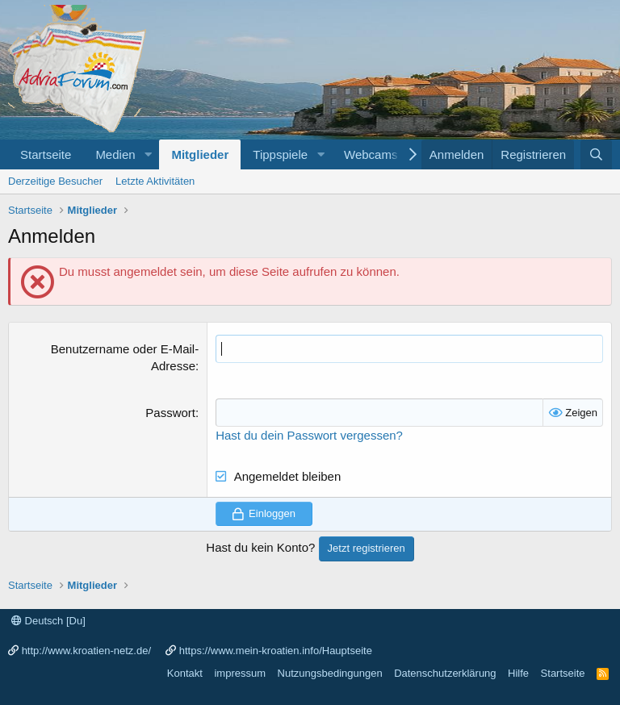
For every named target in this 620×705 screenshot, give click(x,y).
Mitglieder (199, 154)
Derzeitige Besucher (55, 181)
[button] (147, 154)
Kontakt (185, 673)
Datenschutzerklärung (445, 673)
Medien (115, 154)
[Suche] (596, 154)
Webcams (370, 154)
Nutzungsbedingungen (330, 673)
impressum (240, 673)
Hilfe (518, 673)
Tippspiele (280, 154)
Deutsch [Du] (48, 621)
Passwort (170, 412)
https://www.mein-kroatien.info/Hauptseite (275, 651)
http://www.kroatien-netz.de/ (86, 651)
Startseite (45, 154)
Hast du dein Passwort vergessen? (309, 435)
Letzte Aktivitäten (155, 181)
